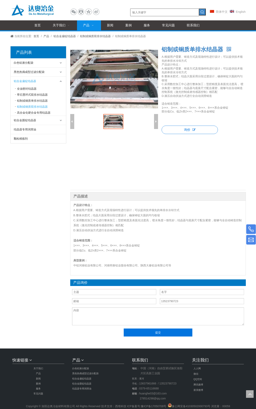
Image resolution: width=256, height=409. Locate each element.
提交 (158, 332)
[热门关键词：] (202, 12)
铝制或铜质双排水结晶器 (32, 106)
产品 (38, 373)
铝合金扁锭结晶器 (25, 81)
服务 (38, 388)
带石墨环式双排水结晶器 (32, 94)
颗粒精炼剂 (21, 138)
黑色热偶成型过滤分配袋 (29, 71)
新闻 (38, 378)
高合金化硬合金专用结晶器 (33, 112)
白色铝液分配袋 (23, 62)
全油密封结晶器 (27, 88)
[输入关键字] (164, 12)
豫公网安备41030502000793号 (191, 406)
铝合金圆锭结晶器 (25, 120)
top (250, 394)
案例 (38, 383)
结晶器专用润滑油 (25, 129)
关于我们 (38, 368)
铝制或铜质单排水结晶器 (32, 100)
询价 (190, 129)
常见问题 (38, 393)
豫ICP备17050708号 (153, 406)
